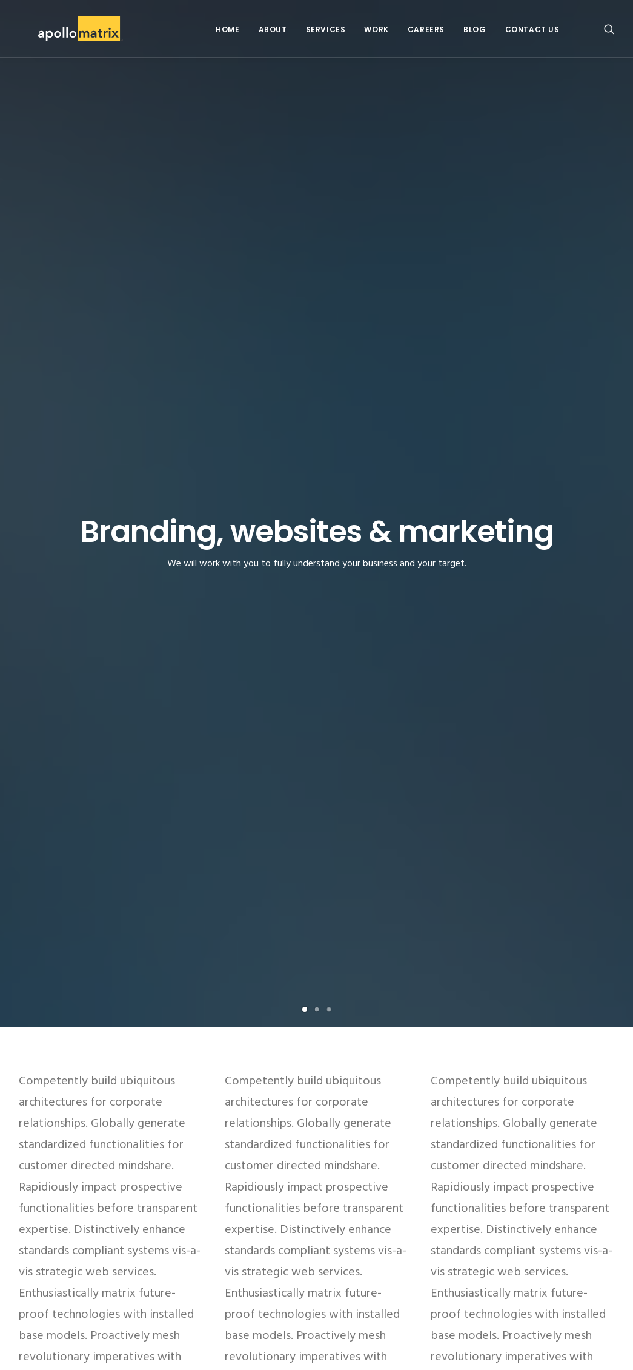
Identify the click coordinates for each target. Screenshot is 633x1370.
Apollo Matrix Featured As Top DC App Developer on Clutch (316, 1185)
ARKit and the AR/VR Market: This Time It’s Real (312, 1225)
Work (376, 29)
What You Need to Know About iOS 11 (293, 1258)
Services (326, 29)
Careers (426, 29)
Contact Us (532, 29)
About (273, 29)
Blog (474, 29)
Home (227, 29)
